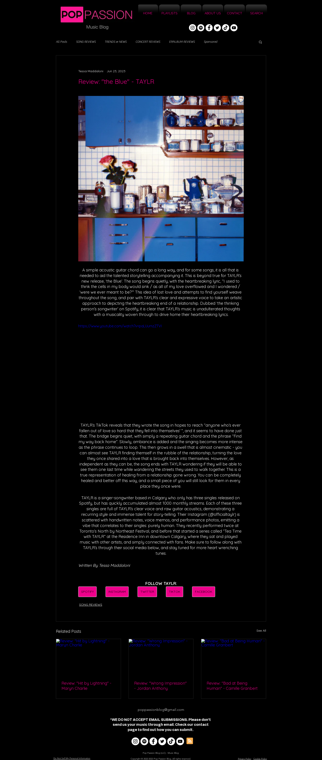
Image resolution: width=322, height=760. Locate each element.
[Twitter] (217, 27)
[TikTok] (225, 27)
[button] (260, 42)
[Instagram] (192, 27)
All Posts (61, 42)
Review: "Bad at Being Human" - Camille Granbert (232, 686)
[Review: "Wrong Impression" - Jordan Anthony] (161, 657)
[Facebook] (209, 27)
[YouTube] (233, 27)
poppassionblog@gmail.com (161, 709)
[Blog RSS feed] (189, 741)
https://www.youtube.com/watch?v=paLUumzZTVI (120, 326)
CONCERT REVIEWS (148, 42)
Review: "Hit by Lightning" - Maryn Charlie (86, 686)
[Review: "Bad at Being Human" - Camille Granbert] (233, 657)
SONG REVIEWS (86, 42)
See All (261, 631)
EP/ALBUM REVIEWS (182, 42)
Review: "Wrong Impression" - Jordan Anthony (160, 686)
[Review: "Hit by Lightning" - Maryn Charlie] (88, 657)
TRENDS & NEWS (116, 42)
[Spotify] (200, 27)
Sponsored (210, 42)
